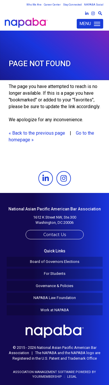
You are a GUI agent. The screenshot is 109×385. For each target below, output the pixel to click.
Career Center (52, 4)
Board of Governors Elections (54, 261)
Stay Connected (72, 4)
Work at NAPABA (54, 310)
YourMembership (47, 377)
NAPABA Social (93, 4)
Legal (72, 377)
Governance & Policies (54, 286)
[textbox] (100, 13)
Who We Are (34, 4)
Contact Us (54, 234)
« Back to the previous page (37, 133)
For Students (54, 273)
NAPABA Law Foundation (54, 298)
